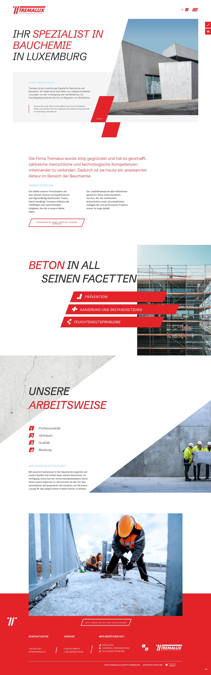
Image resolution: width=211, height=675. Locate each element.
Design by (172, 664)
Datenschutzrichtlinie (153, 664)
